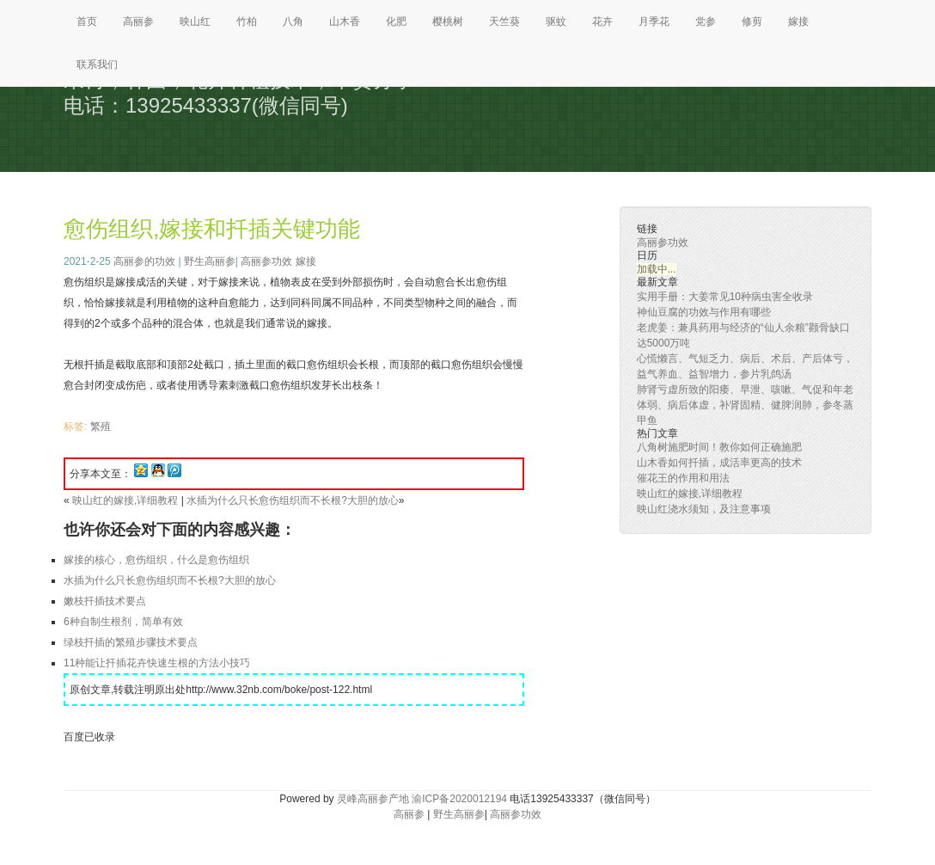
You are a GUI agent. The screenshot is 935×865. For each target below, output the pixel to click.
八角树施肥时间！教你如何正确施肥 (719, 447)
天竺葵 (504, 21)
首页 (86, 21)
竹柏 (246, 21)
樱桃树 (447, 21)
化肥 (396, 21)
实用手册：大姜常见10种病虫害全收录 (725, 297)
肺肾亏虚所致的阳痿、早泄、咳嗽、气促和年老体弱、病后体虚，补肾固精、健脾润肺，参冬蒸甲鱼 (745, 404)
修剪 (752, 21)
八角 (293, 21)
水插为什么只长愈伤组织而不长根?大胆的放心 (292, 500)
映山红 (195, 21)
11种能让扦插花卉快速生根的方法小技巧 (157, 663)
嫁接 (798, 21)
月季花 (654, 21)
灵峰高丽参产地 (373, 799)
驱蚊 (556, 21)
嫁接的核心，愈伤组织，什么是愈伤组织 (156, 560)
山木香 (344, 21)
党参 (705, 21)
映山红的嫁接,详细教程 (125, 500)
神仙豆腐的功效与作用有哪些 (704, 312)
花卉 (602, 21)
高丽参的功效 (144, 261)
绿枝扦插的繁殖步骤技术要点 (131, 642)
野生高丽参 (209, 261)
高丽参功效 (266, 261)
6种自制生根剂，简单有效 (123, 622)
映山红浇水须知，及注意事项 (704, 509)
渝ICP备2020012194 (459, 799)
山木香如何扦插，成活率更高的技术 (719, 463)
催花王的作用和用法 (683, 478)
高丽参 (138, 21)
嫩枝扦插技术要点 (105, 601)
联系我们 (97, 64)
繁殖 (100, 426)
